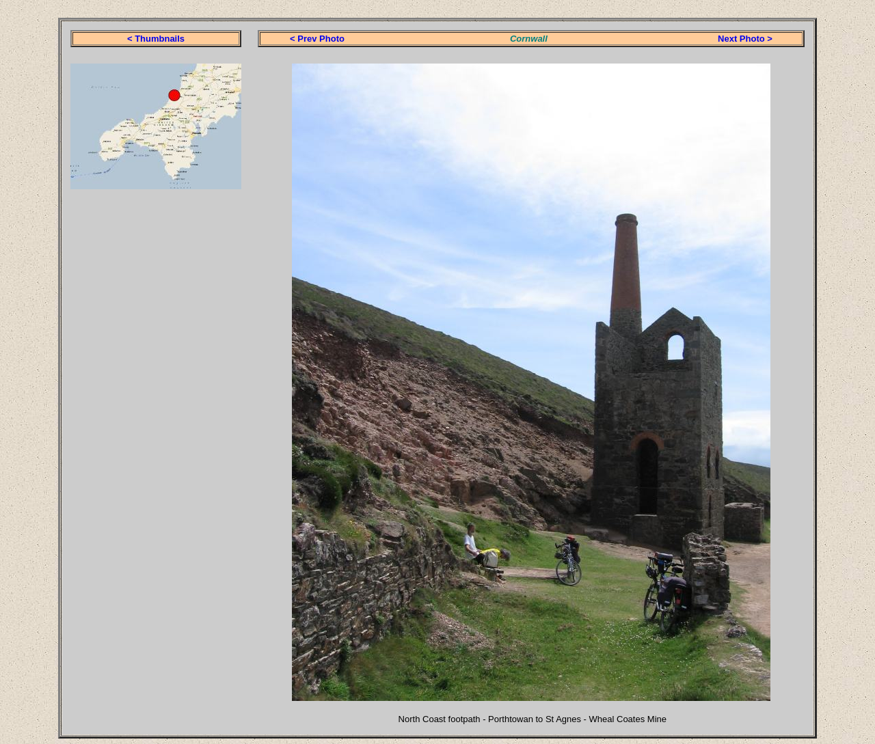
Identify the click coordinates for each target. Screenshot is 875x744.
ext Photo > (748, 38)
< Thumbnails (156, 38)
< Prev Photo (317, 38)
